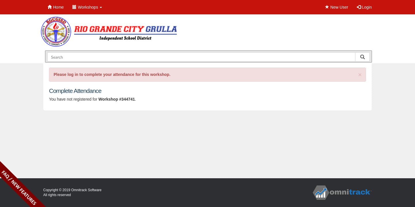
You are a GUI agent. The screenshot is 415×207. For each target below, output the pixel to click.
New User (336, 7)
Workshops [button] (87, 7)
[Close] (360, 75)
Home (56, 7)
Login (364, 7)
